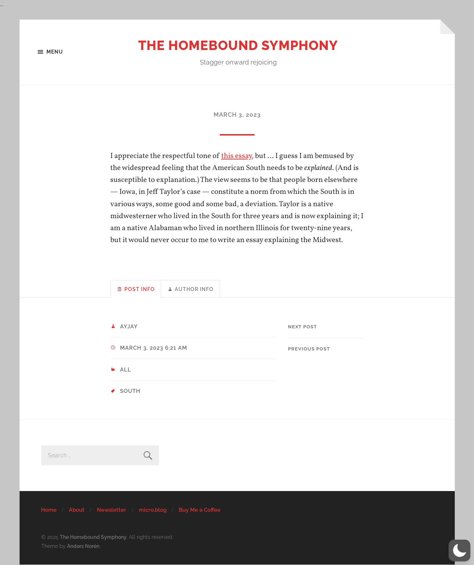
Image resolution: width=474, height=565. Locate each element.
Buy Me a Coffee (199, 510)
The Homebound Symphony (238, 45)
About (77, 510)
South (130, 391)
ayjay (129, 326)
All (125, 369)
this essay (236, 156)
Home (49, 510)
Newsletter (111, 510)
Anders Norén (83, 546)
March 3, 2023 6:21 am (153, 348)
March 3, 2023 (237, 114)
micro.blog (152, 510)
